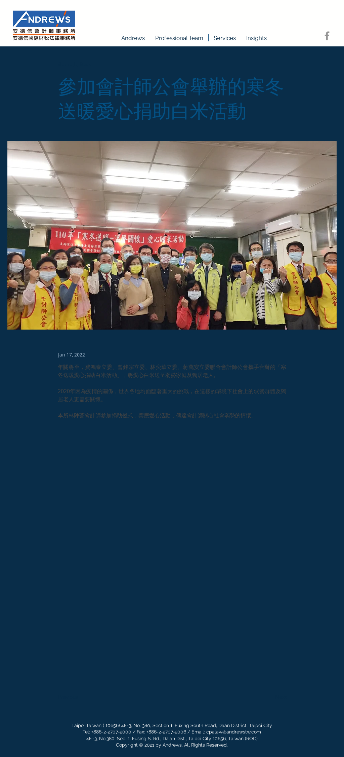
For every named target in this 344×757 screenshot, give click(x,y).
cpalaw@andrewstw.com (233, 731)
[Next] (270, 697)
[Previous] (80, 697)
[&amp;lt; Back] (80, 64)
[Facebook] (327, 36)
